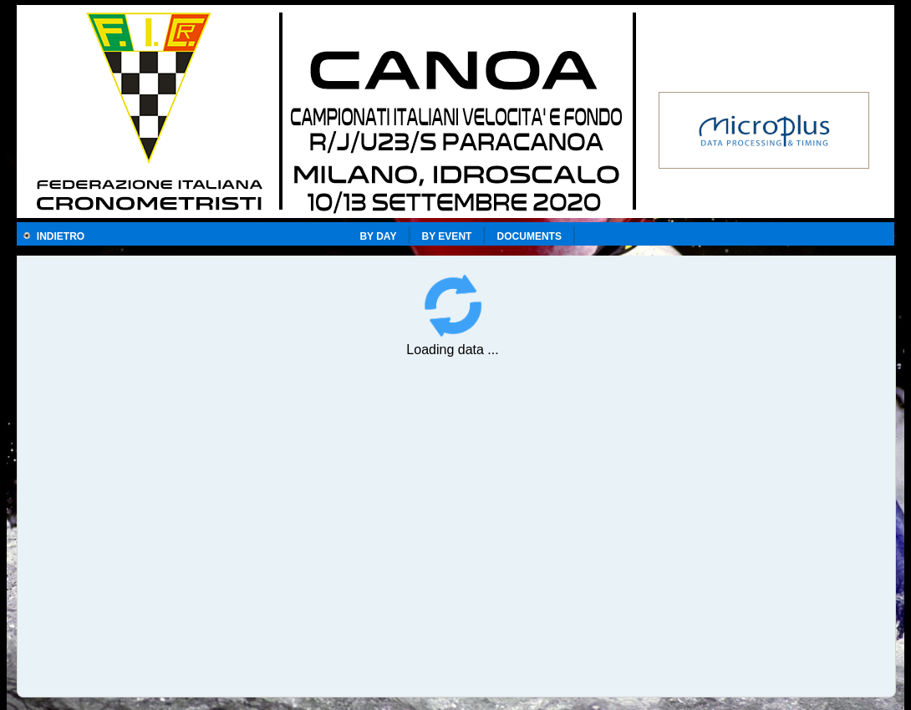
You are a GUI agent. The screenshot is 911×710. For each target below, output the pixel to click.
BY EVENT (447, 236)
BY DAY (377, 236)
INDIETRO (53, 236)
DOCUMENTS (529, 236)
